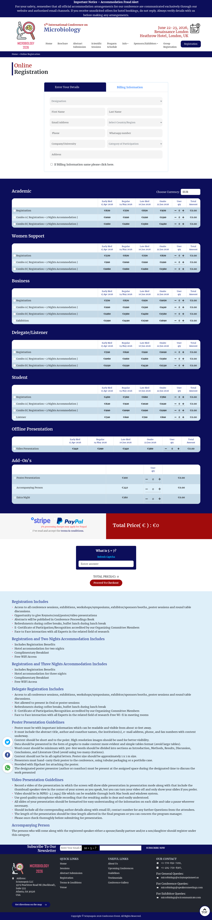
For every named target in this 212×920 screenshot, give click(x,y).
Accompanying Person (28, 487)
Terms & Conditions (71, 882)
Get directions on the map (31, 905)
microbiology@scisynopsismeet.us (177, 877)
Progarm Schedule (112, 45)
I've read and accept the (57, 530)
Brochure (63, 43)
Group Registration (170, 45)
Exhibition (21, 320)
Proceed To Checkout (106, 582)
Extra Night (22, 497)
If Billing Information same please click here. (82, 164)
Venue (63, 887)
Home (49, 43)
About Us (113, 863)
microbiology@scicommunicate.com (178, 897)
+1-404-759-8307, (169, 867)
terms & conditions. (72, 530)
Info (124, 43)
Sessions (65, 868)
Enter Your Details (67, 87)
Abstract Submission (79, 45)
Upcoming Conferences (120, 868)
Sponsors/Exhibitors (145, 43)
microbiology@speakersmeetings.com (178, 887)
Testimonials (115, 877)
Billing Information (130, 87)
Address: (21, 878)
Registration (190, 44)
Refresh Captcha (106, 557)
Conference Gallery (118, 882)
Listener (19, 417)
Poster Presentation (27, 477)
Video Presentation (26, 448)
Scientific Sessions (96, 45)
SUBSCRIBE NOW (155, 847)
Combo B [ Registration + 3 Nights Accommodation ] (45, 223)
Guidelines (114, 873)
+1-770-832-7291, (168, 863)
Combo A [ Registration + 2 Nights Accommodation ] (45, 217)
